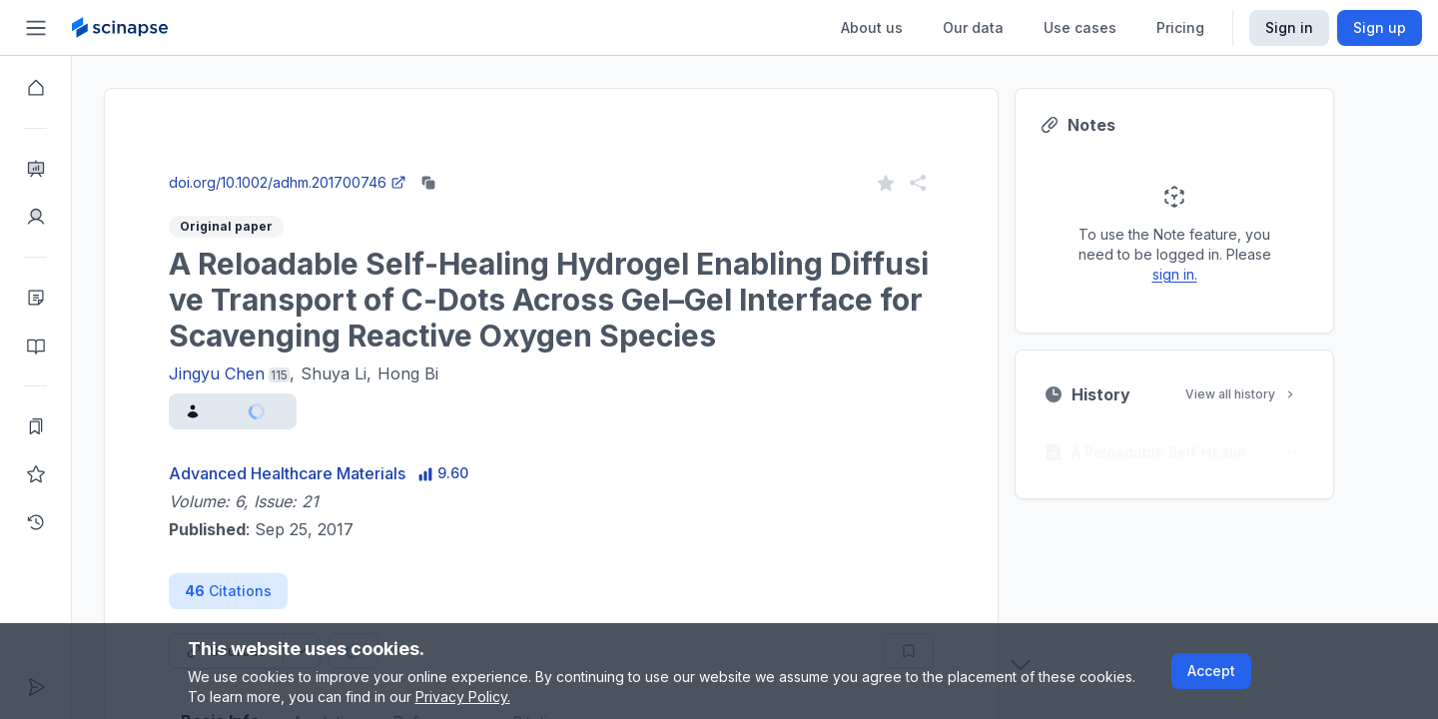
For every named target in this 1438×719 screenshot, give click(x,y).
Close (297, 163)
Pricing (1180, 27)
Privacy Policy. (462, 696)
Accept (1211, 670)
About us (872, 27)
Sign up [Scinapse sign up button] (1379, 27)
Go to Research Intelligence (461, 163)
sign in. (1210, 274)
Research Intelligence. (347, 119)
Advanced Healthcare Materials (323, 473)
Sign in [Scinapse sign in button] (1289, 27)
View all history (1277, 393)
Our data (973, 27)
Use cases (1080, 27)
